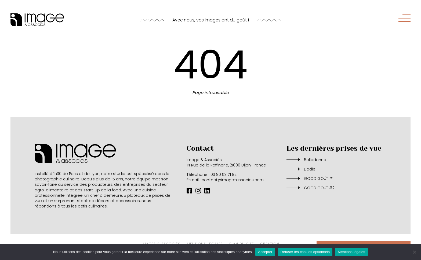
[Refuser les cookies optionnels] (414, 252)
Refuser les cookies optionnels (305, 252)
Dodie (309, 169)
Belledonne (315, 159)
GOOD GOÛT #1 (318, 178)
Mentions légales (351, 252)
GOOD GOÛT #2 (319, 188)
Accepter (265, 252)
